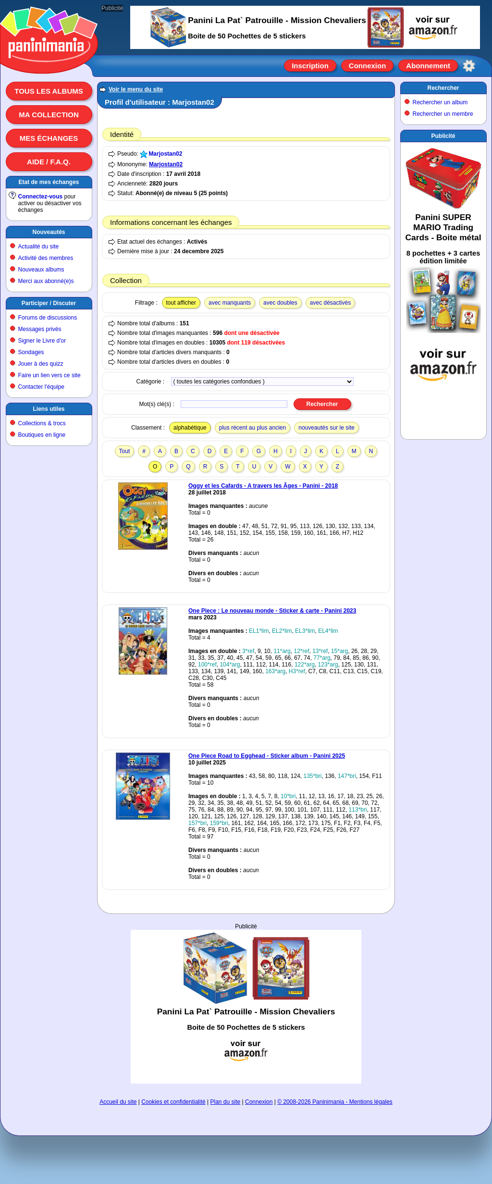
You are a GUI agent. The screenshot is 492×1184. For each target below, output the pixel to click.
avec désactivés (330, 302)
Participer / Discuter (49, 303)
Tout (124, 451)
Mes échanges (49, 138)
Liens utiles (48, 409)
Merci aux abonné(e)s (46, 281)
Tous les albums (48, 91)
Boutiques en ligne (42, 435)
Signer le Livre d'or (42, 340)
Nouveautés (48, 232)
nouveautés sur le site (326, 427)
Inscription (310, 66)
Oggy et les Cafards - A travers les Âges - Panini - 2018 (263, 485)
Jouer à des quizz (40, 363)
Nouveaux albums (41, 269)
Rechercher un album (440, 102)
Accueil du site (117, 1101)
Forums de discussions (47, 317)
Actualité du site (38, 246)
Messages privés (40, 329)
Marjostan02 (165, 153)
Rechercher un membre (443, 114)
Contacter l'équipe (41, 386)
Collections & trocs (42, 423)
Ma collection (48, 115)
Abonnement (428, 66)
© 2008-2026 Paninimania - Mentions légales (335, 1101)
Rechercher (443, 88)
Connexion (367, 66)
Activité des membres (46, 258)
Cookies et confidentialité (173, 1101)
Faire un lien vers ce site (49, 375)
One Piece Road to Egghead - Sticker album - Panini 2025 (266, 755)
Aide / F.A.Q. (49, 162)
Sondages (31, 352)
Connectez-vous (40, 196)
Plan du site (225, 1101)
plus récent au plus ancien (252, 427)
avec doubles (280, 302)
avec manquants (230, 302)
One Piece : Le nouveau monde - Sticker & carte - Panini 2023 (272, 610)
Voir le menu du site (136, 89)
